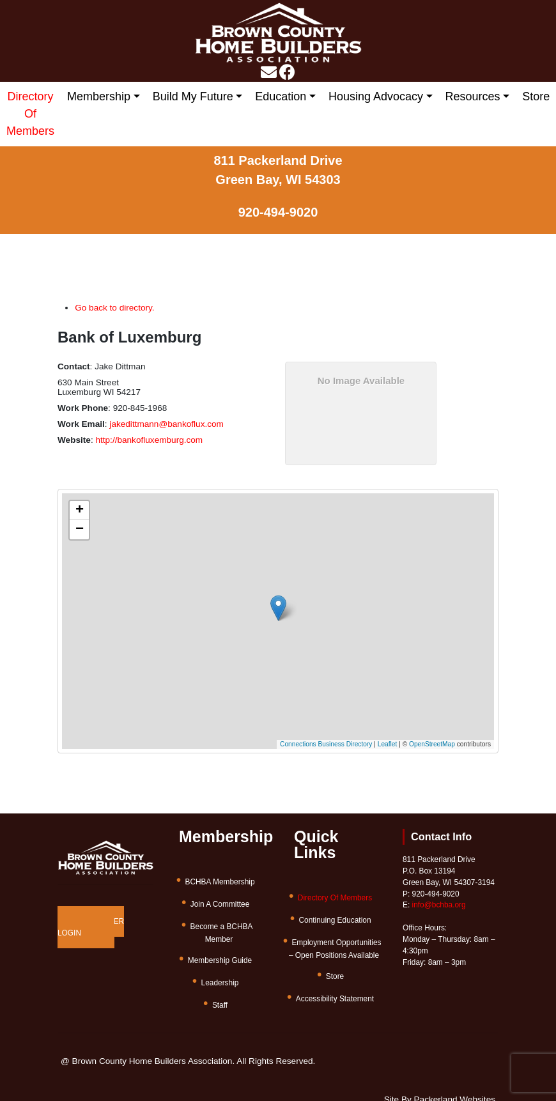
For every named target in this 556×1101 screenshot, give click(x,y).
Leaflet (388, 744)
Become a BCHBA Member (221, 933)
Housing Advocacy (375, 96)
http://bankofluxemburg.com (149, 440)
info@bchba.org (439, 904)
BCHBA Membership (219, 881)
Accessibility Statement (335, 998)
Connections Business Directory (326, 744)
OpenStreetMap (432, 744)
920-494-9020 (278, 212)
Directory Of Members (30, 113)
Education (280, 96)
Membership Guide (220, 960)
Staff (220, 1005)
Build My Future (193, 96)
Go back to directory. (114, 307)
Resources (472, 96)
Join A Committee (220, 904)
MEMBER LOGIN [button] (91, 927)
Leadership (220, 982)
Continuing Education (334, 920)
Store (536, 96)
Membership (98, 96)
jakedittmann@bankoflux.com (166, 424)
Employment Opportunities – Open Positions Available (335, 949)
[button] (286, 603)
